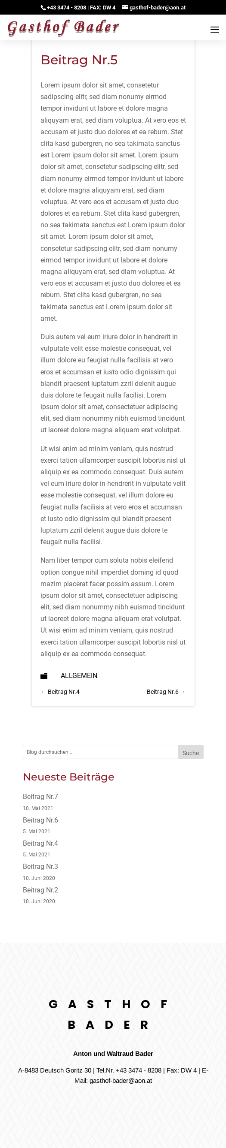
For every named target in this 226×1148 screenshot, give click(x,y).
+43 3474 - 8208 (138, 1070)
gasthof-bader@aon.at (121, 1080)
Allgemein (79, 676)
